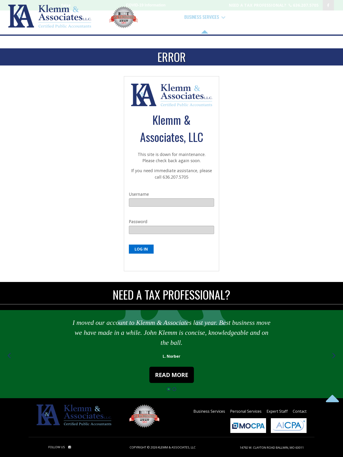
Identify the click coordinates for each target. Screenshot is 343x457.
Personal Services (246, 411)
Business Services (209, 411)
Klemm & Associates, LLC (177, 447)
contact (300, 411)
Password (138, 221)
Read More (171, 375)
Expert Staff (277, 411)
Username (139, 194)
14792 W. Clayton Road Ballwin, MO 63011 (272, 447)
